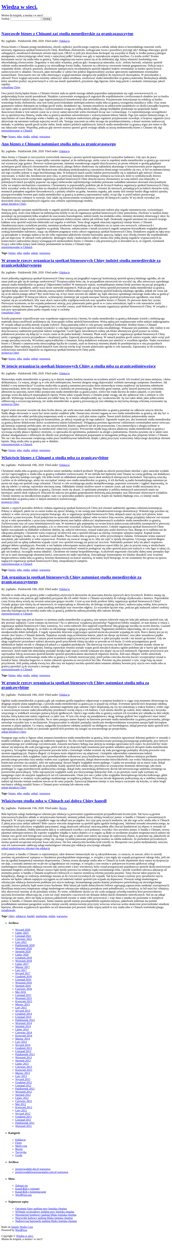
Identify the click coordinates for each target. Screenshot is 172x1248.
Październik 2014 (25, 1020)
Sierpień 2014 (23, 1026)
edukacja (21, 916)
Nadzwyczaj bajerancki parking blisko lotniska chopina (46, 1221)
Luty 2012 (21, 1110)
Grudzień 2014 (23, 1013)
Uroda (18, 1155)
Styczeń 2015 (22, 1010)
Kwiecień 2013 (23, 1069)
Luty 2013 (21, 1076)
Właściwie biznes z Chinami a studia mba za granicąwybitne (54, 457)
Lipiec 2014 (22, 1029)
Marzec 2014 (22, 1038)
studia (26, 136)
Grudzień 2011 (23, 1116)
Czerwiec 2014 (23, 1032)
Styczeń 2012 (22, 1113)
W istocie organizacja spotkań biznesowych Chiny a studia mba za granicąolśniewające (78, 366)
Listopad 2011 (23, 1119)
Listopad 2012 (23, 1085)
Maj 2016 (20, 992)
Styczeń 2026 (22, 929)
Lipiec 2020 (22, 954)
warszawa (44, 136)
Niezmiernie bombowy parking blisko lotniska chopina (45, 1214)
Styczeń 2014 (22, 1045)
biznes (12, 136)
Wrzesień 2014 (23, 1023)
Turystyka (20, 1152)
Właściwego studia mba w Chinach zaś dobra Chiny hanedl (54, 801)
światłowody (8, 910)
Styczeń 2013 (22, 1079)
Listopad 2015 (23, 995)
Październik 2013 (25, 1054)
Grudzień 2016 (23, 976)
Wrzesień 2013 (23, 1057)
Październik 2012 (25, 1088)
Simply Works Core (22, 1226)
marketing (41, 916)
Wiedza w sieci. (19, 7)
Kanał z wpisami (27, 1188)
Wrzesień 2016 (23, 982)
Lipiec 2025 (22, 932)
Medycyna (21, 1145)
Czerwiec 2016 (23, 988)
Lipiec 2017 (22, 963)
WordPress (21, 1230)
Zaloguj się (21, 1185)
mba (19, 136)
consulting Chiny (10, 87)
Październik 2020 (25, 945)
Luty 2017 (21, 970)
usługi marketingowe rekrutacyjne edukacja (25, 848)
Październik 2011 (25, 1122)
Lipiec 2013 (22, 1063)
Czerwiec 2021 (23, 939)
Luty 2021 (21, 942)
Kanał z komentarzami (30, 1191)
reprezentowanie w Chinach (16, 130)
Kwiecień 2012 (23, 1107)
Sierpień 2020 (23, 951)
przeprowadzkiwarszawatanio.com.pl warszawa (41, 1172)
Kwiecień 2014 (23, 1035)
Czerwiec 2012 (23, 1101)
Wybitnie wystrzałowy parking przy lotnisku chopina (44, 1211)
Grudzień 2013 (23, 1048)
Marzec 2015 (22, 1004)
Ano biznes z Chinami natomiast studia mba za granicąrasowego (58, 144)
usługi (34, 136)
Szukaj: (5, 18)
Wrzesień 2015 (23, 998)
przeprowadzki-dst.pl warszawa (32, 1168)
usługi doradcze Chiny (13, 203)
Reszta (63, 808)
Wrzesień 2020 (23, 948)
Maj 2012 (20, 1104)
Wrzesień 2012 (23, 1091)
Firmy (18, 1142)
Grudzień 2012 (23, 1082)
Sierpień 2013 (23, 1060)
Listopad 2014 (23, 1016)
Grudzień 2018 (23, 957)
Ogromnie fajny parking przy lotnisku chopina (41, 1208)
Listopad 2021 (23, 935)
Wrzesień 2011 (23, 1126)
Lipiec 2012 (22, 1098)
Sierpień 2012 (23, 1094)
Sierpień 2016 (23, 985)
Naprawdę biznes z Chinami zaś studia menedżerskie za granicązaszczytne (67, 33)
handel (31, 916)
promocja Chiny (10, 352)
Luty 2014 (21, 1041)
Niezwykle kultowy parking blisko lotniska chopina (44, 1217)
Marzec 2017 (22, 967)
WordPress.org (23, 1194)
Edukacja (64, 40)
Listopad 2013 (23, 1051)
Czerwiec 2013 (23, 1066)
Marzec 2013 (22, 1073)
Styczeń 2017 (22, 973)
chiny (11, 916)
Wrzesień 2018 (23, 960)
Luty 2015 (21, 1007)
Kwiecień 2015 (23, 1001)
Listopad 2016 (23, 979)
